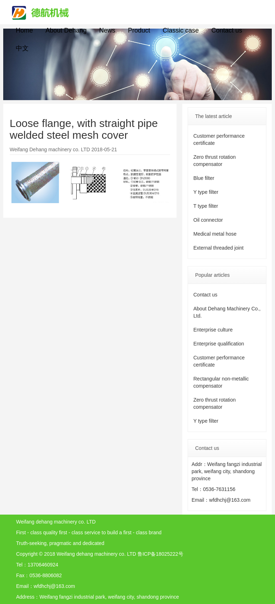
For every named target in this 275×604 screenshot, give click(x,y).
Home (24, 30)
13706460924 (43, 565)
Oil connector (208, 220)
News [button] (107, 30)
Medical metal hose (215, 234)
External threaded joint (218, 248)
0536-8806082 (45, 575)
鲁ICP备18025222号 (160, 554)
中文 (22, 48)
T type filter (205, 206)
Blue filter (203, 178)
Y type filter (205, 192)
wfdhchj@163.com (229, 500)
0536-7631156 (219, 489)
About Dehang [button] (66, 30)
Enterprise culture (213, 330)
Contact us (226, 30)
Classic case (181, 30)
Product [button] (139, 30)
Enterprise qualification (218, 344)
